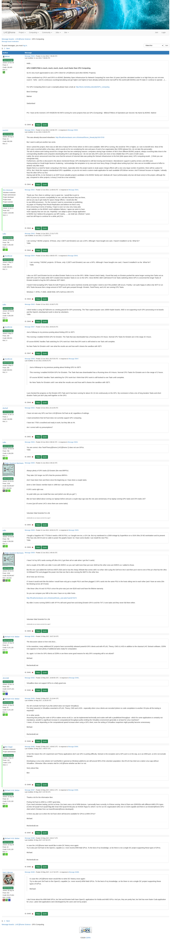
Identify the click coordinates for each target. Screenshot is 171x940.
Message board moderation (10, 41)
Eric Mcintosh (8, 190)
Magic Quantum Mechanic (14, 463)
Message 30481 (30, 636)
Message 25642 (30, 190)
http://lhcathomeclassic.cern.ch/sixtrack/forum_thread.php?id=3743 (80, 137)
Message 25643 (30, 233)
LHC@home (9, 32)
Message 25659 (30, 553)
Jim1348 (6, 678)
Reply (38, 125)
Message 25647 (30, 327)
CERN (88, 938)
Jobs (58, 32)
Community (47, 32)
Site (66, 32)
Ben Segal (8, 747)
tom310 (5, 130)
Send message (8, 60)
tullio (4, 234)
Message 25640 (30, 56)
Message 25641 (30, 130)
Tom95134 (8, 256)
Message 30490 (30, 872)
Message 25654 (30, 442)
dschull (5, 408)
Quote (45, 125)
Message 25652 (30, 408)
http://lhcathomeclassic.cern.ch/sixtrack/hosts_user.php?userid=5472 (52, 598)
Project (22, 32)
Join (156, 32)
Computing (34, 32)
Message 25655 (30, 463)
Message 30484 (30, 698)
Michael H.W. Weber (12, 637)
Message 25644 (30, 256)
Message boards (8, 39)
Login (164, 32)
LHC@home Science (23, 39)
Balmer (7, 56)
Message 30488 (30, 838)
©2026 (85, 938)
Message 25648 (30, 359)
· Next (7, 48)
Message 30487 (30, 790)
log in (25, 45)
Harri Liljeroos (8, 872)
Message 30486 (30, 746)
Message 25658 (30, 530)
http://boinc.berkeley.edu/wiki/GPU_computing (92, 87)
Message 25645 (30, 304)
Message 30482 (30, 678)
